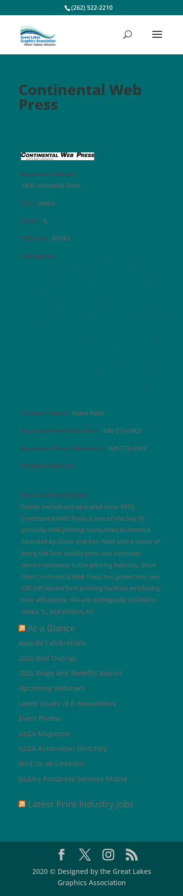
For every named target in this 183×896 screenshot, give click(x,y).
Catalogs (65, 267)
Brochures (123, 256)
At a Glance (51, 628)
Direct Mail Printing (123, 279)
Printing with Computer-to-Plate (67, 349)
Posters (32, 325)
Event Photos (40, 718)
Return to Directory (46, 132)
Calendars (35, 267)
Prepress (58, 325)
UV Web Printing (123, 372)
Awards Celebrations (52, 643)
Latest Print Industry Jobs (81, 804)
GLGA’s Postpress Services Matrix (73, 778)
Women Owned (43, 395)
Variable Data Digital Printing (62, 384)
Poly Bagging (110, 314)
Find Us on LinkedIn (51, 763)
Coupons (34, 279)
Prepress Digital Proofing (57, 337)
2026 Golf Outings (48, 658)
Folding (31, 291)
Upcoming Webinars (52, 688)
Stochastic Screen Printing (58, 372)
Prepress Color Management (115, 325)
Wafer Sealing (126, 384)
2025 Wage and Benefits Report (70, 673)
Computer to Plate (107, 267)
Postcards (146, 314)
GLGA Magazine (44, 733)
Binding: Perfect (82, 256)
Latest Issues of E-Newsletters (67, 703)
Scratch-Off (136, 361)
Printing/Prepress (91, 361)
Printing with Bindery (126, 337)
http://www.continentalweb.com (68, 477)
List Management (129, 302)
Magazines (36, 314)
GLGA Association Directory (63, 748)
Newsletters (72, 314)
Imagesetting (82, 302)
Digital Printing (71, 279)
